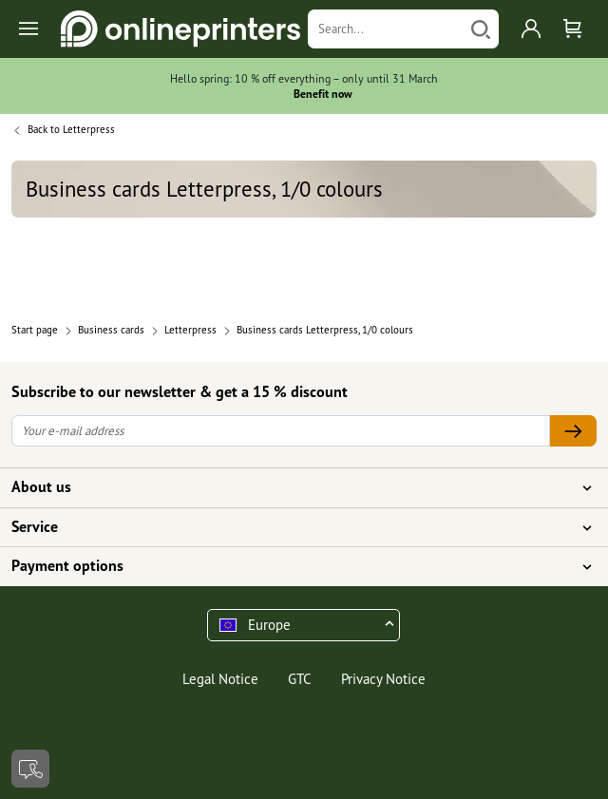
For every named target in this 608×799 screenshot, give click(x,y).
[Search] (386, 29)
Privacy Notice (383, 679)
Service (292, 527)
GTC (300, 679)
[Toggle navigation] (29, 29)
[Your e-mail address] (280, 431)
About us (292, 487)
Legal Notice (220, 679)
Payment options (292, 566)
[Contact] (30, 769)
